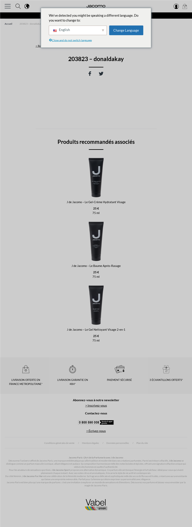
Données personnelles (117, 443)
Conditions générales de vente (59, 443)
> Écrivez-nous (96, 431)
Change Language (126, 30)
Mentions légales (90, 443)
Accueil (8, 23)
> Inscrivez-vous (96, 405)
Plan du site (142, 443)
